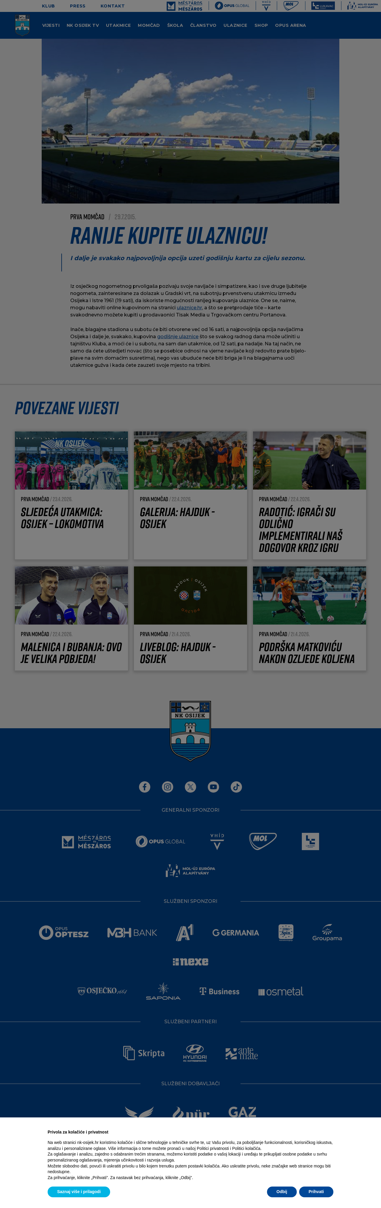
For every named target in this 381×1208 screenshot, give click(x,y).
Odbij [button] (282, 1191)
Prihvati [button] (316, 1191)
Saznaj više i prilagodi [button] (79, 1191)
